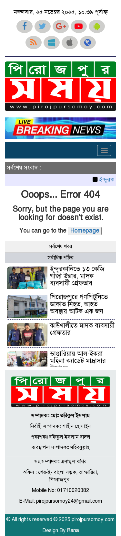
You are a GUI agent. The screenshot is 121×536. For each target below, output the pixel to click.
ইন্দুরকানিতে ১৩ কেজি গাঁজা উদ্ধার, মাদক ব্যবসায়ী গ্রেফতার (77, 276)
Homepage (84, 230)
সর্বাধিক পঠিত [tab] (61, 258)
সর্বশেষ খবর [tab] (60, 246)
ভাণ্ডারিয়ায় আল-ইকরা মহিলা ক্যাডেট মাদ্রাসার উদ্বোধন (78, 361)
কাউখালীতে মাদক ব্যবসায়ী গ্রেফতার (82, 329)
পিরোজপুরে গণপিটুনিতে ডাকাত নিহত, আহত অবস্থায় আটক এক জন (79, 304)
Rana (73, 530)
